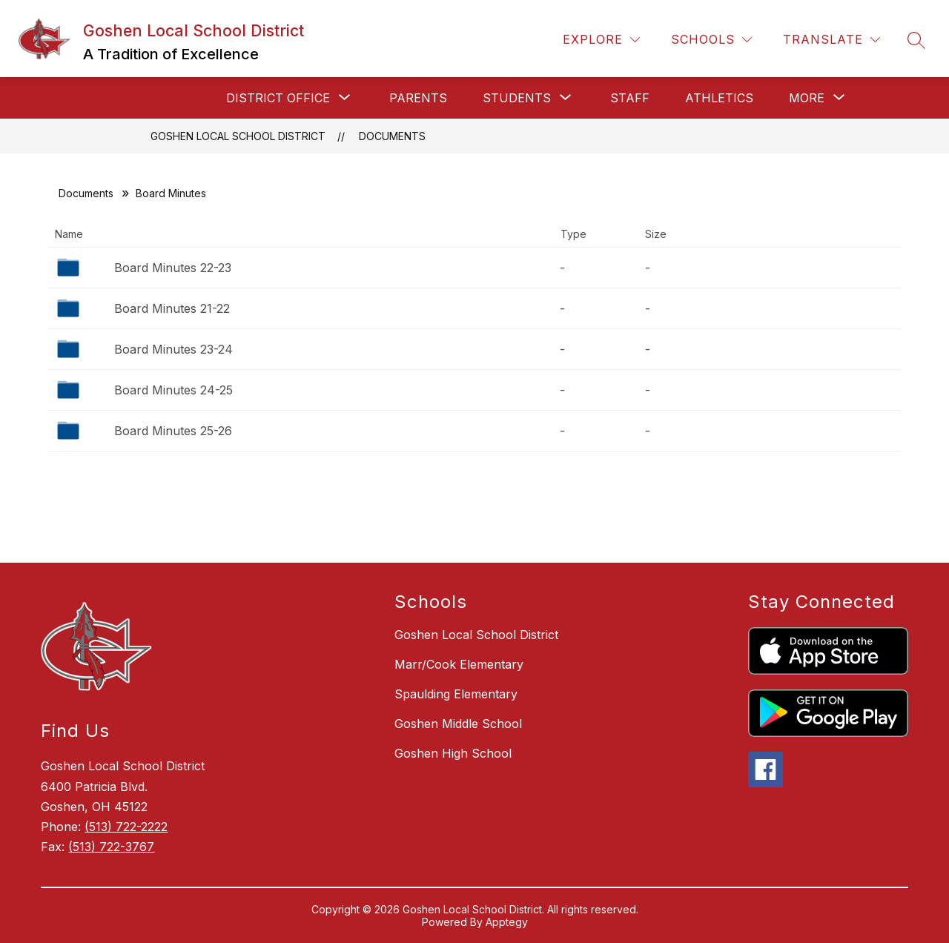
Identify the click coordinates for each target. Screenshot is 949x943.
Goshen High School (453, 753)
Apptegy (507, 922)
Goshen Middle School (458, 723)
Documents (392, 136)
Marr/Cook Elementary (458, 664)
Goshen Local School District (238, 136)
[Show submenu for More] (806, 98)
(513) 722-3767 (111, 846)
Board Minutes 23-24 (173, 349)
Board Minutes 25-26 (173, 430)
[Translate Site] (831, 39)
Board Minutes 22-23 (172, 267)
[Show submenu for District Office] (278, 98)
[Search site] (916, 40)
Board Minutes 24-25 (173, 390)
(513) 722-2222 (126, 826)
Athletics (719, 97)
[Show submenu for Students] (517, 98)
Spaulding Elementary (456, 693)
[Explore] (601, 39)
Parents (418, 97)
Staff (629, 97)
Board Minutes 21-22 (172, 308)
